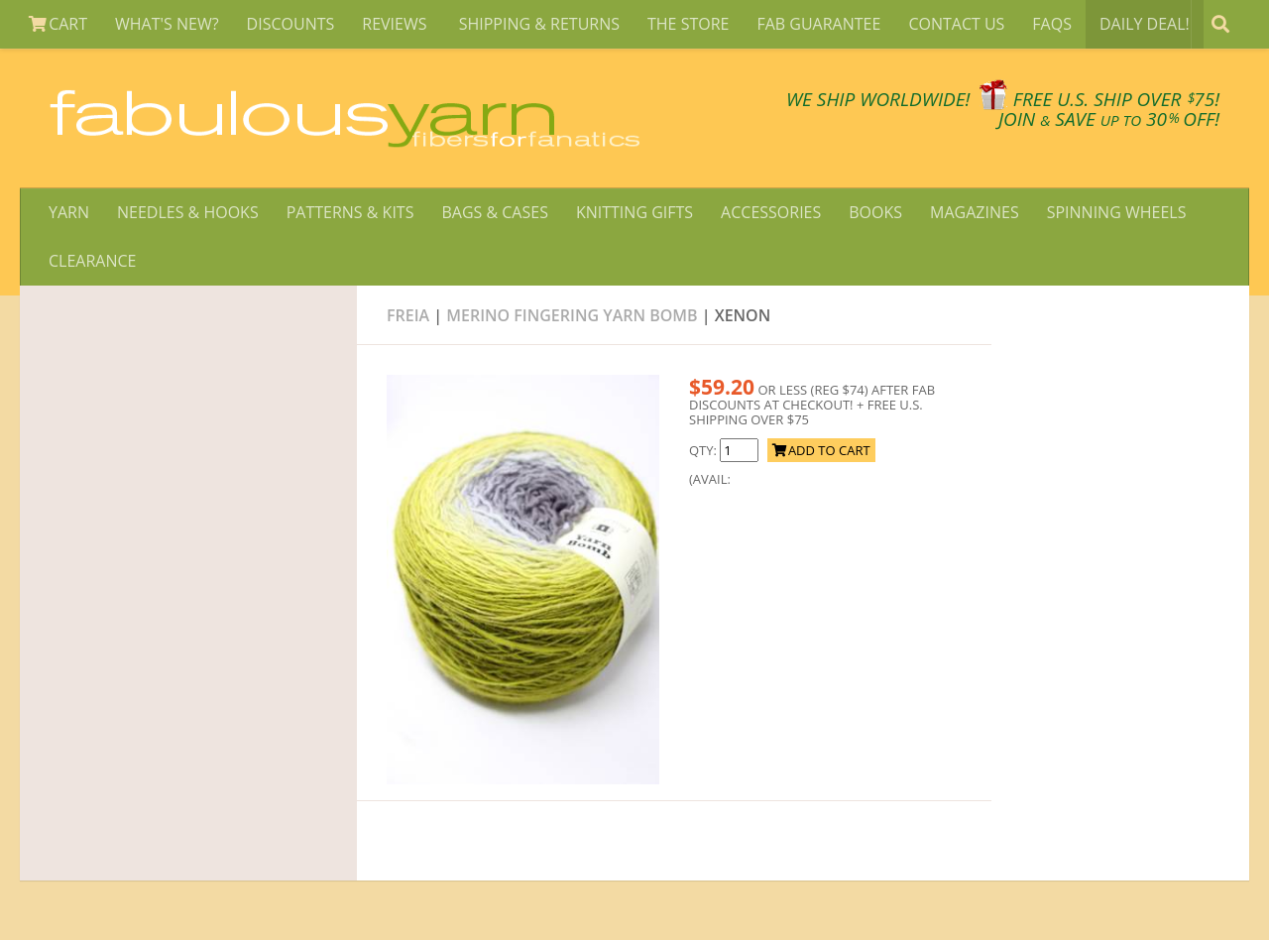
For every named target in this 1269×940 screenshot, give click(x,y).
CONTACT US (956, 24)
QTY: (704, 450)
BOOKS (875, 212)
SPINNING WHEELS (1117, 212)
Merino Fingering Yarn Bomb (571, 315)
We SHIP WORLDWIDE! (878, 99)
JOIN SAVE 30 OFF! (1108, 119)
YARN (69, 212)
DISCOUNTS (291, 24)
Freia (408, 315)
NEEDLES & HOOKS (188, 212)
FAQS (1052, 24)
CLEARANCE (92, 261)
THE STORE (688, 24)
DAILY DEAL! (1144, 24)
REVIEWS (396, 24)
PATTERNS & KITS (350, 212)
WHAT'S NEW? (167, 24)
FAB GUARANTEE (818, 24)
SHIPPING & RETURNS (539, 24)
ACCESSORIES (771, 212)
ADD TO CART (821, 450)
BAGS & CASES (494, 212)
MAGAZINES (974, 212)
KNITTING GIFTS (634, 212)
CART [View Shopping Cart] (58, 24)
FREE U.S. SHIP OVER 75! (1116, 99)
